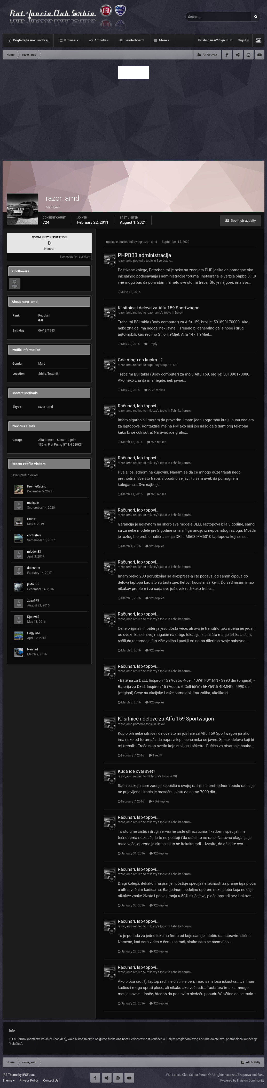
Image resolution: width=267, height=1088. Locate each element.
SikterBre (153, 776)
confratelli (34, 535)
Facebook (227, 54)
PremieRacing (36, 486)
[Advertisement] (133, 118)
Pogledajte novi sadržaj (30, 40)
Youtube (259, 54)
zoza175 (33, 600)
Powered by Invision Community (242, 1080)
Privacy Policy (28, 1080)
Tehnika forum (181, 410)
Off (175, 365)
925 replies (156, 442)
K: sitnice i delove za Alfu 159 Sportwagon (158, 307)
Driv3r (31, 519)
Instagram (249, 54)
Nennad (32, 649)
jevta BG (32, 584)
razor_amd (150, 242)
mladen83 (34, 551)
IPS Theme (10, 1075)
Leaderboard (134, 40)
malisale (33, 503)
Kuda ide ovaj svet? (136, 771)
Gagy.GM (33, 633)
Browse (71, 40)
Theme (9, 1080)
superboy (153, 365)
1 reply (150, 344)
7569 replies (159, 801)
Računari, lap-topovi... (139, 405)
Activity (101, 40)
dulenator (33, 568)
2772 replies (154, 390)
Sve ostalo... (165, 260)
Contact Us (50, 1080)
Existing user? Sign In (215, 40)
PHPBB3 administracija (144, 255)
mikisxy (152, 410)
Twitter (238, 54)
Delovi (179, 312)
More (164, 40)
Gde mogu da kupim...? (140, 359)
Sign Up (243, 40)
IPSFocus (28, 1075)
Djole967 (33, 617)
